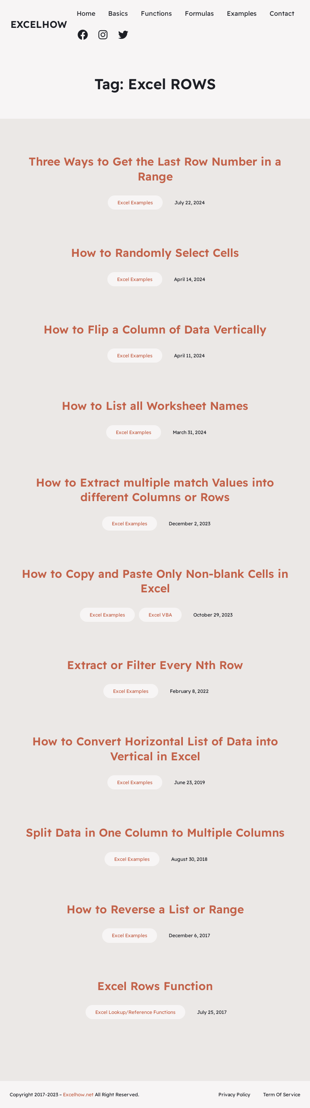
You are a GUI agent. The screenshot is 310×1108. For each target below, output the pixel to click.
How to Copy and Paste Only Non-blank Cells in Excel (155, 581)
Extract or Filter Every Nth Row (155, 665)
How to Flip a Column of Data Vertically (155, 329)
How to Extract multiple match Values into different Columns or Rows (155, 489)
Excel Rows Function (155, 986)
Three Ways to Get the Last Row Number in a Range (155, 168)
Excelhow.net (78, 1094)
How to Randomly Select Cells (155, 253)
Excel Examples (135, 202)
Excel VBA (160, 615)
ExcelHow (38, 24)
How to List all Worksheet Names (155, 406)
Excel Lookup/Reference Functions (135, 1012)
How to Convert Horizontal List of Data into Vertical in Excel (155, 748)
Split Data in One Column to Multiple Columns (155, 832)
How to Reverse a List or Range (155, 909)
